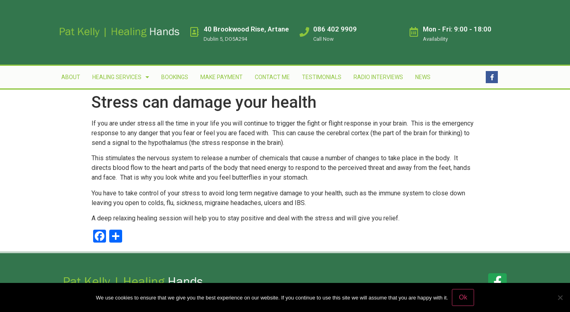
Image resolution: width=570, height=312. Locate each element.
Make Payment (221, 77)
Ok (463, 297)
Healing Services (120, 77)
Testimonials (321, 77)
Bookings (174, 77)
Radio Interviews (378, 77)
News (423, 77)
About (70, 77)
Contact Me (272, 77)
